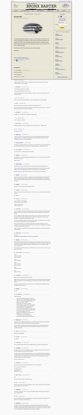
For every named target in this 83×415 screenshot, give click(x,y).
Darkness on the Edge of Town (60, 47)
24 (14, 288)
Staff (58, 10)
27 (14, 331)
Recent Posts (58, 31)
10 (14, 134)
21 (14, 239)
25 (14, 294)
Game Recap (23, 57)
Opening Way (57, 64)
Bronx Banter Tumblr (62, 20)
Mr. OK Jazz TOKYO (19, 142)
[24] (15, 296)
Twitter (63, 31)
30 (14, 347)
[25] (15, 333)
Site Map (60, 18)
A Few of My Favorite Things (60, 69)
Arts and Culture (25, 10)
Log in (61, 14)
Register (63, 14)
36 (14, 403)
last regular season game (21, 58)
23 (14, 275)
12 (14, 149)
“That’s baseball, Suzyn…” (59, 52)
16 (14, 184)
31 (14, 362)
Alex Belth (17, 18)
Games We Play (50, 10)
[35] (15, 405)
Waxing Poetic (57, 73)
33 (14, 382)
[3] (14, 99)
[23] (15, 290)
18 (14, 198)
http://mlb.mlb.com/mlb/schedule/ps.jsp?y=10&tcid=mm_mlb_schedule (26, 236)
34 (14, 389)
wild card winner (27, 58)
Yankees (16, 10)
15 (14, 174)
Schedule (67, 31)
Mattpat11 (17, 155)
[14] (15, 177)
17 (14, 189)
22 (14, 252)
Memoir (64, 10)
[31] (15, 364)
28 (14, 336)
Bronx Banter (19, 57)
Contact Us (64, 18)
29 (14, 342)
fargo (16, 58)
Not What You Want (58, 60)
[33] (15, 391)
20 (14, 232)
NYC (33, 10)
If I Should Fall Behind (59, 39)
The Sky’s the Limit (58, 56)
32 (14, 374)
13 (14, 155)
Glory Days (57, 43)
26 (14, 319)
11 (14, 142)
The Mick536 (18, 347)
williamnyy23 (18, 134)
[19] (15, 241)
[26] (15, 384)
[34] (15, 398)
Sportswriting (40, 10)
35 (14, 396)
